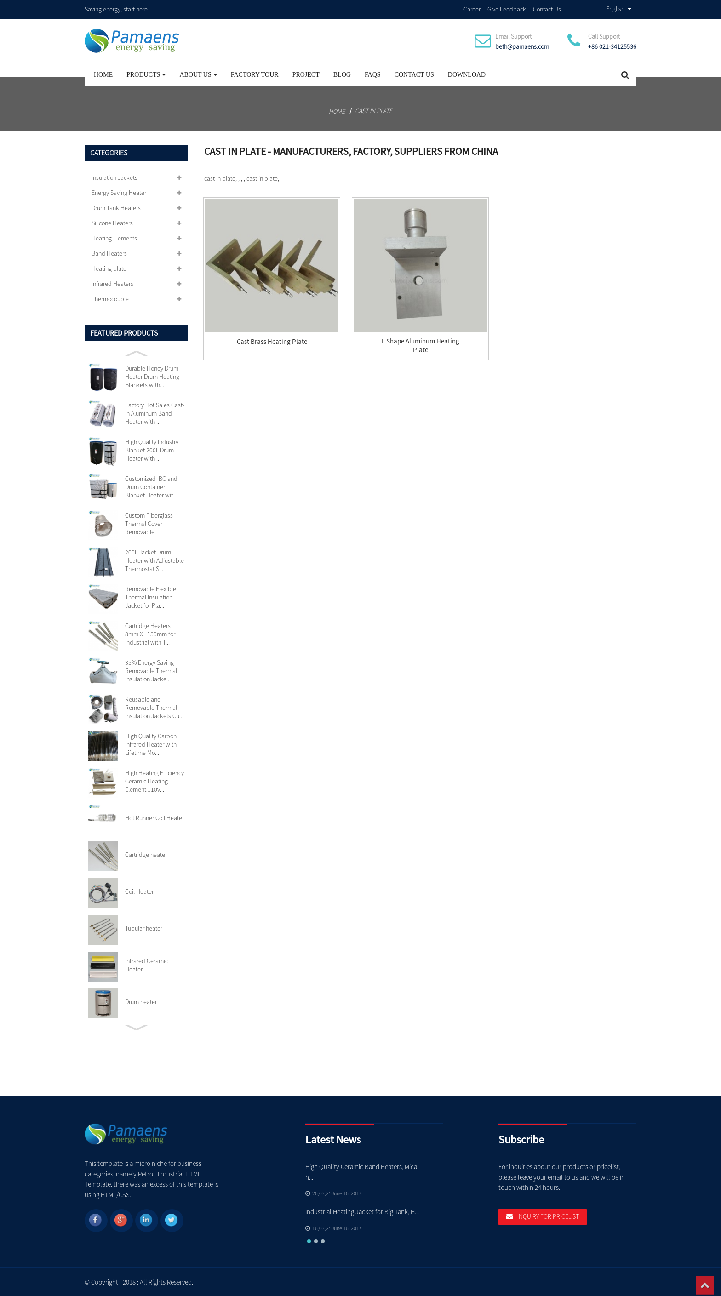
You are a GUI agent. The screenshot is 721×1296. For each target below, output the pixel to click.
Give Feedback (506, 9)
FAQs (373, 74)
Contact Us (547, 9)
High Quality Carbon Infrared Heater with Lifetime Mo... (151, 743)
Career (472, 9)
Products (146, 74)
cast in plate (373, 110)
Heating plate (109, 268)
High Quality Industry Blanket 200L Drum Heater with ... (151, 449)
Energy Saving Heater (119, 192)
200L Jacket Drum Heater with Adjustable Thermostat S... (154, 560)
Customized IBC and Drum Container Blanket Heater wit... (151, 486)
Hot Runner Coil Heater (154, 817)
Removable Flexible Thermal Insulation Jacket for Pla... (150, 596)
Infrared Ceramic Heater (146, 964)
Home (103, 74)
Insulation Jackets (114, 177)
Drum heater (141, 1001)
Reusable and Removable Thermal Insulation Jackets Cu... (154, 707)
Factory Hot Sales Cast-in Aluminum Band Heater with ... (154, 412)
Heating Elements (114, 238)
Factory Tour (255, 74)
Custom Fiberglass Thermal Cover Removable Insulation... (149, 523)
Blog (342, 74)
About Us (198, 74)
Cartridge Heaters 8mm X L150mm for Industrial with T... (150, 633)
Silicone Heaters (112, 222)
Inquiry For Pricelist (548, 1217)
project (306, 74)
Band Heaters (109, 253)
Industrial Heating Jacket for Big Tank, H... (362, 1211)
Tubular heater (143, 928)
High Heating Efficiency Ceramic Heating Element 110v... (154, 780)
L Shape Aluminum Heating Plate (420, 345)
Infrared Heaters (112, 283)
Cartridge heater (146, 854)
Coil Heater (139, 891)
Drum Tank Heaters (116, 207)
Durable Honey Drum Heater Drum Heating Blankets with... (152, 376)
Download (467, 74)
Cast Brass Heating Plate (272, 341)
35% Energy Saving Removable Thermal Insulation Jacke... (151, 670)
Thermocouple (110, 298)
